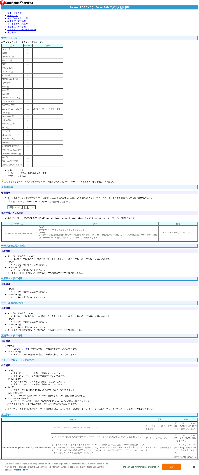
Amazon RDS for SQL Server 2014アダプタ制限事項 (99, 7)
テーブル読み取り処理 (17, 18)
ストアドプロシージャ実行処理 (21, 29)
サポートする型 (14, 13)
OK (171, 467)
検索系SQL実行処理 (16, 21)
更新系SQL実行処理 (16, 27)
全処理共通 (12, 15)
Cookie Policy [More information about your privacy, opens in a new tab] (21, 470)
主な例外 (11, 32)
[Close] (194, 467)
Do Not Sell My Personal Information (141, 467)
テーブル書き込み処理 (17, 24)
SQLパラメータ (21, 349)
